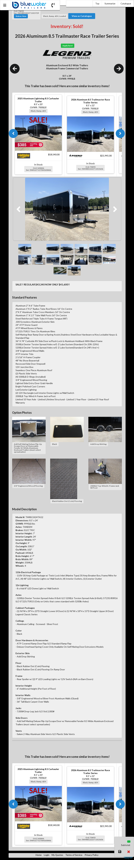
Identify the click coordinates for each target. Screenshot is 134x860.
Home (39, 855)
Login (46, 855)
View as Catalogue (82, 16)
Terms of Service (73, 855)
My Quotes (57, 855)
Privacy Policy (91, 855)
